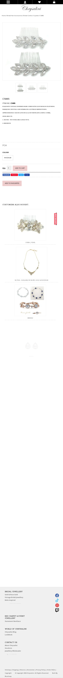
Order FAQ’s (51, 670)
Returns (22, 670)
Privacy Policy (40, 670)
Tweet (21, 175)
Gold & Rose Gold (11, 595)
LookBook (9, 635)
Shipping (15, 670)
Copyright (8, 673)
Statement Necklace (13, 621)
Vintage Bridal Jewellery (14, 597)
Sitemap (8, 670)
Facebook (6, 175)
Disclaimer (31, 670)
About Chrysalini (11, 645)
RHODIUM (7, 158)
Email (27, 175)
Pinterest (14, 175)
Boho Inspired (13, 600)
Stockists (9, 648)
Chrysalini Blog (10, 632)
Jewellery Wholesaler (14, 651)
